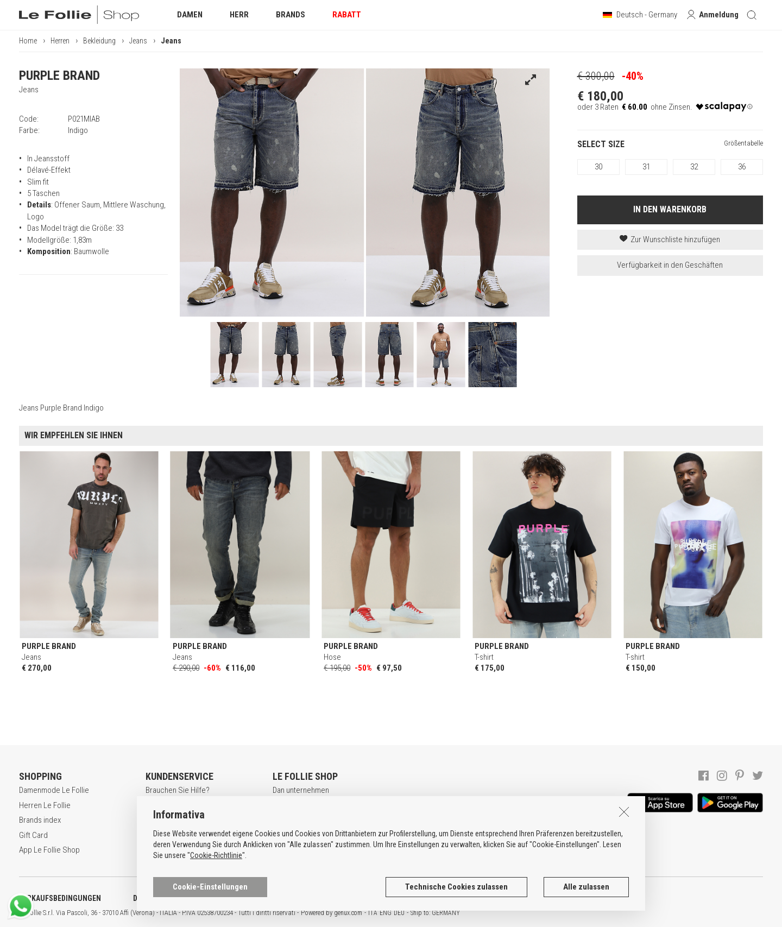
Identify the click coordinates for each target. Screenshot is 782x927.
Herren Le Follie (45, 805)
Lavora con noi (296, 805)
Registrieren (166, 805)
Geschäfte (290, 835)
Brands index (40, 820)
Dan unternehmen (301, 790)
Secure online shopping (184, 820)
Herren (60, 40)
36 (742, 167)
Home (28, 40)
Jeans (138, 40)
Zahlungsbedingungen (182, 835)
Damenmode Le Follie (54, 790)
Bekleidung (99, 40)
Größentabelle (743, 143)
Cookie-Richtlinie (216, 903)
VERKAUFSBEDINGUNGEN (60, 898)
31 (646, 167)
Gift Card (33, 835)
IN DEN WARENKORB (670, 209)
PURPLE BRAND (59, 75)
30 (598, 167)
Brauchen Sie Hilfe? (178, 790)
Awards (285, 820)
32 (694, 167)
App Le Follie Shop (49, 850)
